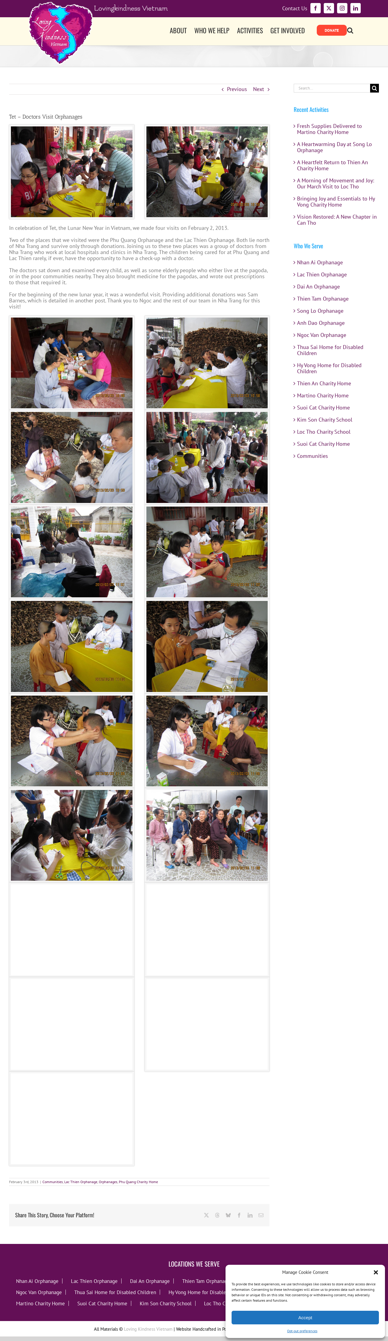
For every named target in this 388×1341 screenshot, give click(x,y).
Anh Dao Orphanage (321, 322)
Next (258, 89)
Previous (237, 89)
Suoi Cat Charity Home (323, 407)
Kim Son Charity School (324, 419)
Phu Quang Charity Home (138, 1181)
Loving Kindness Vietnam (148, 1329)
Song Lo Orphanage (320, 310)
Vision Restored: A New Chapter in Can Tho (337, 219)
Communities (52, 1181)
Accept (305, 1317)
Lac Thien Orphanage (80, 1181)
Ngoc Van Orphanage (321, 334)
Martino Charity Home (323, 395)
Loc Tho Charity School (323, 431)
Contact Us (294, 8)
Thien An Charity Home (324, 383)
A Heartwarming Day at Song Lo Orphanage (334, 147)
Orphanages (108, 1181)
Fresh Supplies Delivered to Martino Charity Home (329, 128)
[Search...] (332, 88)
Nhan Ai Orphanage (320, 262)
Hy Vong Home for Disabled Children (329, 368)
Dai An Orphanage (318, 286)
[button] (376, 1272)
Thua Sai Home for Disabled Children (330, 350)
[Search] (374, 88)
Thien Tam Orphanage (323, 298)
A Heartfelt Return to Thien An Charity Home (332, 165)
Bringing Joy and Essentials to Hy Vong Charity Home (336, 201)
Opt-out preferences (302, 1331)
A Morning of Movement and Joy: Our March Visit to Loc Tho (335, 183)
